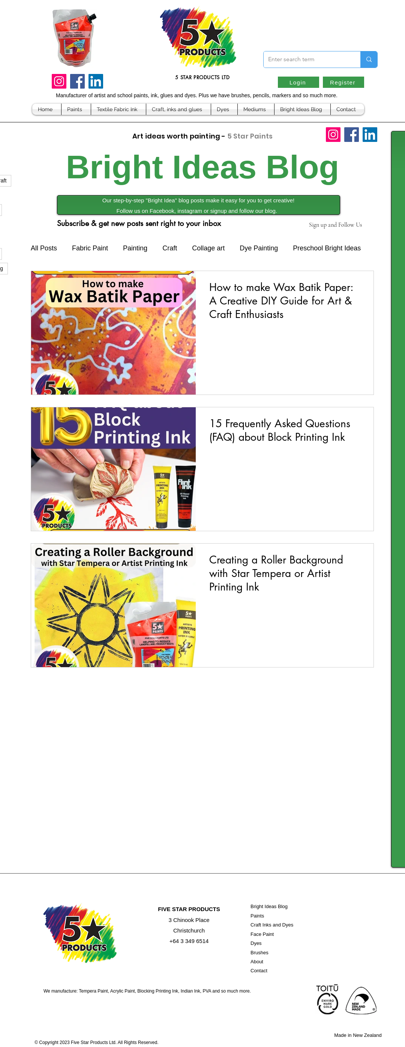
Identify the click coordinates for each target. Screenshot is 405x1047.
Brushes (259, 952)
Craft (169, 248)
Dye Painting (259, 248)
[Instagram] (59, 81)
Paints (257, 916)
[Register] (343, 82)
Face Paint (262, 934)
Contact (258, 970)
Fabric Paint (90, 248)
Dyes (256, 943)
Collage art (208, 248)
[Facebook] (77, 81)
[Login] (298, 82)
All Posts (44, 248)
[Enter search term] (306, 59)
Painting (135, 248)
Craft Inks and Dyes (271, 925)
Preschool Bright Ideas (327, 248)
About (256, 961)
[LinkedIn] (95, 81)
